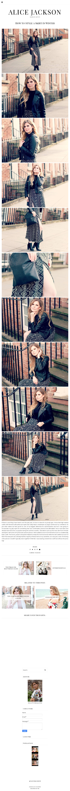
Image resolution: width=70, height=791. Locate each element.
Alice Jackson (35, 12)
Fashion (37, 552)
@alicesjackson (35, 781)
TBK (38, 788)
